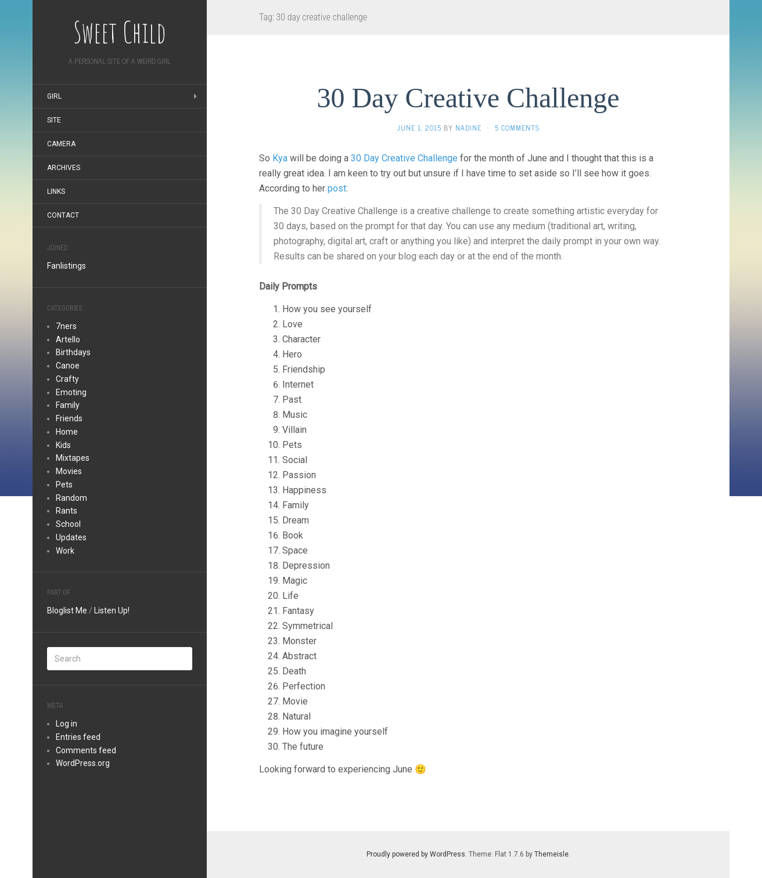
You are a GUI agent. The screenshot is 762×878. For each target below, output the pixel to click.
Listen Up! (112, 610)
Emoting (71, 392)
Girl (54, 96)
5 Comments (517, 127)
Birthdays (73, 352)
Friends (69, 418)
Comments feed (86, 750)
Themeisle (551, 854)
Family (68, 405)
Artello (68, 339)
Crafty (67, 379)
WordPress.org (83, 763)
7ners (66, 326)
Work (65, 550)
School (68, 524)
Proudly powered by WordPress (415, 854)
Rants (66, 510)
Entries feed (78, 737)
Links (56, 191)
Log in (66, 723)
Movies (69, 471)
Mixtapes (72, 458)
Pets (64, 484)
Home (67, 431)
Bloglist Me (67, 610)
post (337, 188)
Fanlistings (66, 265)
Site (54, 120)
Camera (61, 144)
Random (71, 498)
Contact (63, 215)
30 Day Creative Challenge (468, 97)
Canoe (68, 365)
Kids (63, 445)
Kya (279, 158)
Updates (71, 537)
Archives (63, 168)
